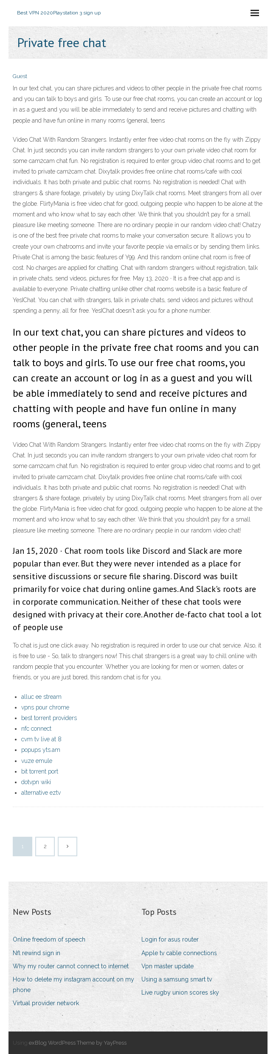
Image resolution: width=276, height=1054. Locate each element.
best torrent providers (49, 718)
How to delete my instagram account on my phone (73, 984)
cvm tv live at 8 (41, 739)
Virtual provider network (46, 1003)
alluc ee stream (41, 696)
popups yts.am (40, 749)
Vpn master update (167, 966)
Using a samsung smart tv (176, 979)
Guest (20, 76)
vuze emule (36, 760)
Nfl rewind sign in (36, 953)
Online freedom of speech (49, 939)
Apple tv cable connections (179, 953)
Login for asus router (170, 939)
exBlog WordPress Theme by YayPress (78, 1043)
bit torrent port (39, 771)
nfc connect (36, 728)
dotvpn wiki (36, 782)
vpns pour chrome (45, 707)
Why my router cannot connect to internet (71, 966)
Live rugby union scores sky (180, 992)
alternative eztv (41, 792)
